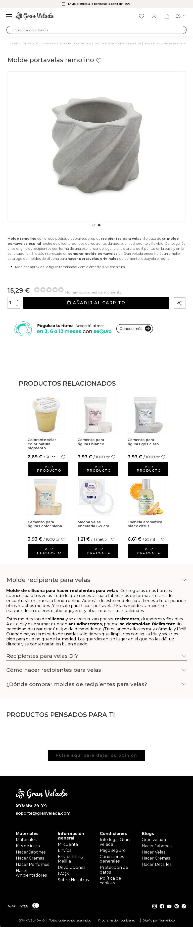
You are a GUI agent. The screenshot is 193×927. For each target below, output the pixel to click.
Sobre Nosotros (73, 879)
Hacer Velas (153, 852)
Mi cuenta (68, 844)
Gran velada (154, 839)
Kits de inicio (28, 846)
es (180, 16)
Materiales (26, 839)
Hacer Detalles (156, 864)
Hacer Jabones (30, 852)
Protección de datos (114, 869)
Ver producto (49, 468)
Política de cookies (110, 880)
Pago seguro (113, 850)
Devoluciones (71, 867)
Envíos (64, 850)
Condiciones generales (112, 859)
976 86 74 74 (31, 805)
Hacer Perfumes (32, 864)
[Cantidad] (14, 303)
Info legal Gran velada (115, 842)
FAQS (63, 873)
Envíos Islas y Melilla (71, 859)
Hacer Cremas (30, 858)
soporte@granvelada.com (42, 813)
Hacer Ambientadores (31, 873)
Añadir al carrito (96, 302)
